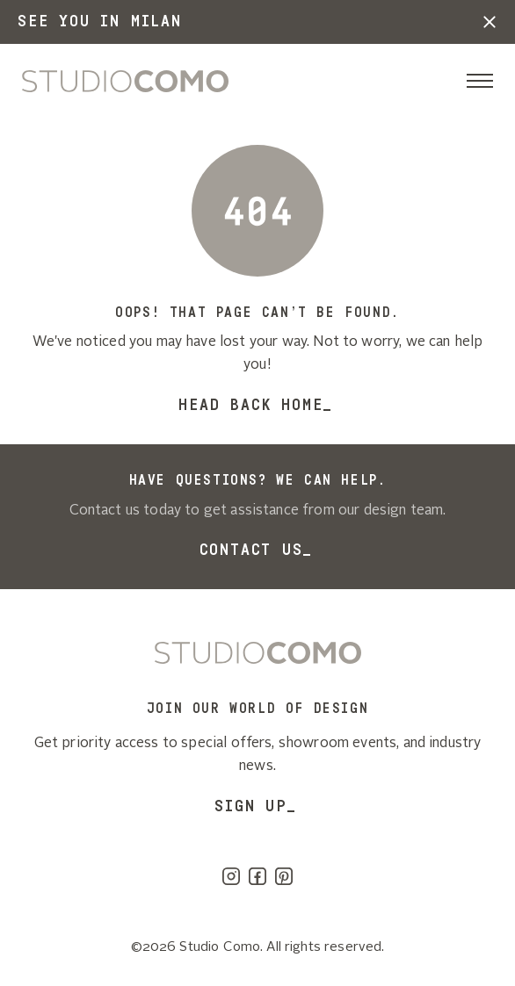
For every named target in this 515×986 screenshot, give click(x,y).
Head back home (250, 405)
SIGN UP (250, 806)
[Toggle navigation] (480, 81)
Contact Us (251, 550)
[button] (489, 22)
